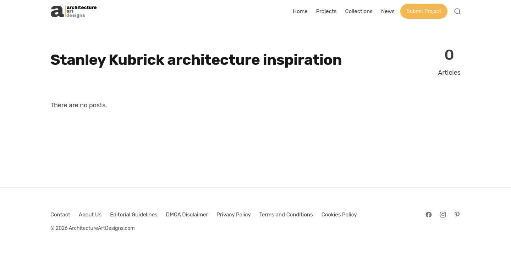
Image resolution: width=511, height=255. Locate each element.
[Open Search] (457, 11)
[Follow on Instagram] (442, 214)
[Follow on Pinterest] (457, 214)
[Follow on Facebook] (428, 214)
